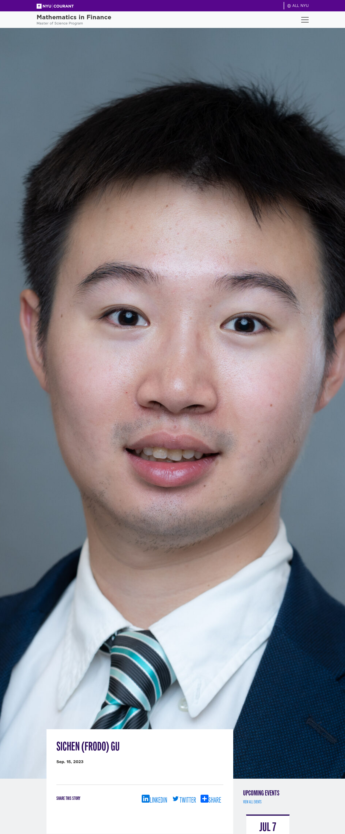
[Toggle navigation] (305, 19)
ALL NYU (298, 5)
